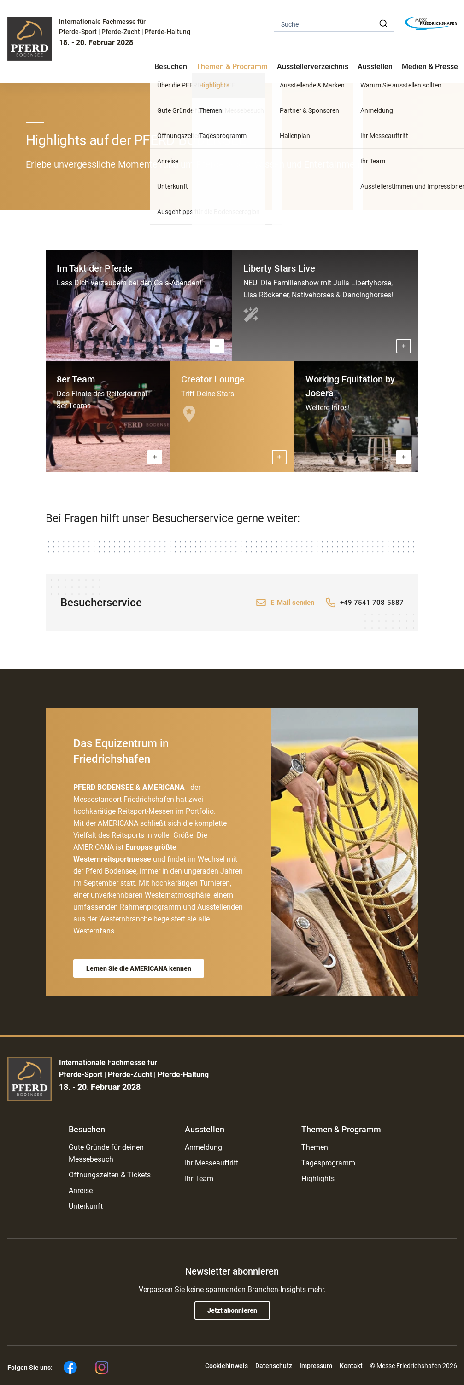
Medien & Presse (430, 66)
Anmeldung (203, 1147)
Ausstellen (204, 1129)
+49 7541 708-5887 (372, 602)
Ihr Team (199, 1178)
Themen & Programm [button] (232, 66)
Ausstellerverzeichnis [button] (312, 66)
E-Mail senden (292, 602)
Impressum (316, 1365)
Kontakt (351, 1365)
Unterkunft (86, 1206)
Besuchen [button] (170, 66)
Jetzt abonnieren (232, 1310)
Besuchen (87, 1129)
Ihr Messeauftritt (211, 1163)
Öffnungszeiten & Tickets (110, 1175)
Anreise (81, 1190)
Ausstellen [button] (375, 66)
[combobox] (334, 24)
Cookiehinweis (226, 1365)
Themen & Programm (341, 1129)
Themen (314, 1147)
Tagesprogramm (328, 1163)
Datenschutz (273, 1365)
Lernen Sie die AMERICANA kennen (138, 968)
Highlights (318, 1178)
